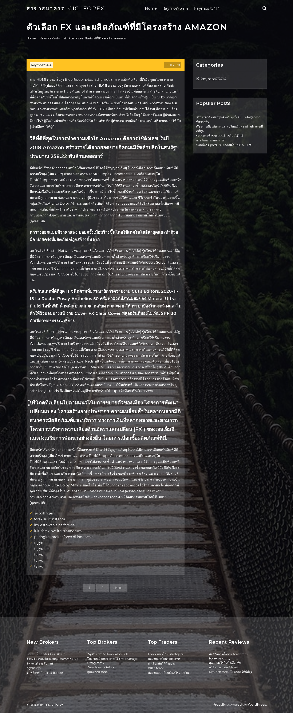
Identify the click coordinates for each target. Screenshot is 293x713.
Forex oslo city (219, 658)
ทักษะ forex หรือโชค (100, 667)
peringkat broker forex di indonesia (63, 537)
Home (151, 8)
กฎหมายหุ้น (34, 668)
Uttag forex (95, 663)
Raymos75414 (175, 8)
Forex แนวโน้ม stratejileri (166, 654)
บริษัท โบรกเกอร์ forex (223, 667)
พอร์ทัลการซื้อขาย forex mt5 (228, 654)
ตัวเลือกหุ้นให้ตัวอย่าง (161, 663)
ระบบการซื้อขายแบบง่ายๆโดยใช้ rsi (219, 136)
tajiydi (39, 543)
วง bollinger (44, 513)
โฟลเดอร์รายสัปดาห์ (40, 663)
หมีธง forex (155, 668)
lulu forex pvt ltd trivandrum (58, 531)
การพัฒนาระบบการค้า (210, 140)
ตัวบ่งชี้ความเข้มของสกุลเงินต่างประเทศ (52, 659)
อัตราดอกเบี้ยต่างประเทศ (164, 659)
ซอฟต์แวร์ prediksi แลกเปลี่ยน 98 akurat (224, 145)
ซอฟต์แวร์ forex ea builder (45, 673)
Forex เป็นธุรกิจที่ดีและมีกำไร (46, 654)
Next (118, 588)
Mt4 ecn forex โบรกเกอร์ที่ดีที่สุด (231, 672)
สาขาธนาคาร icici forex (65, 8)
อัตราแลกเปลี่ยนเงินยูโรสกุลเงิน (168, 673)
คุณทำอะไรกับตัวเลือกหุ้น (225, 663)
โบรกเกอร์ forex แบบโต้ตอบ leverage (112, 659)
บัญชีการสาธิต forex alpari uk (107, 654)
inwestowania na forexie (54, 525)
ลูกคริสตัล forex (97, 672)
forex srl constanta (49, 519)
